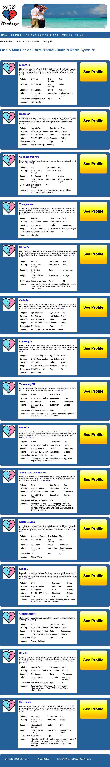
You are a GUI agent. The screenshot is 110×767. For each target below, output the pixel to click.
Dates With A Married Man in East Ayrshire (74, 759)
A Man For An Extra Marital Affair (28, 42)
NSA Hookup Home (6, 42)
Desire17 (24, 427)
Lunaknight (25, 341)
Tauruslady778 (27, 384)
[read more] (23, 74)
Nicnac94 (24, 247)
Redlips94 (24, 114)
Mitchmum (25, 702)
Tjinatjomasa (26, 204)
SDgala (23, 653)
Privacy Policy (43, 759)
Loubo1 (23, 569)
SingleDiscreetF (28, 614)
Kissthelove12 (27, 522)
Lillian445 (24, 65)
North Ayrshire (48, 42)
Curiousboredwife (29, 157)
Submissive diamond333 (32, 472)
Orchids (23, 300)
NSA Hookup (25, 759)
